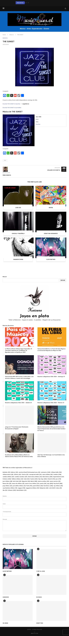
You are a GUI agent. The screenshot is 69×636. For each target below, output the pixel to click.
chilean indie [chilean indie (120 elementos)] (56, 472)
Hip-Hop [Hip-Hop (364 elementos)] (42, 479)
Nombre (34, 498)
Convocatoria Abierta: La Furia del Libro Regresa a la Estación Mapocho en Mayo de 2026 (51, 349)
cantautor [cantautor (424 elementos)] (45, 472)
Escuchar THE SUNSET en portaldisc (12, 108)
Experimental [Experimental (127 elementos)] (58, 477)
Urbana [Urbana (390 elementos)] (12, 490)
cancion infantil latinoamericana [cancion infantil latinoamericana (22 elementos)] (29, 472)
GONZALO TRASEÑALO (18, 233)
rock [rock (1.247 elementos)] (52, 488)
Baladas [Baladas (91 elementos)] (6, 472)
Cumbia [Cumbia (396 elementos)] (57, 474)
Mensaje (34, 520)
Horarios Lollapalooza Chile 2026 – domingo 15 (51, 376)
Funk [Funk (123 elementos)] (27, 479)
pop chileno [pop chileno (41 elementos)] (7, 486)
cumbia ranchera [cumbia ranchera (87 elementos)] (21, 477)
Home (4, 35)
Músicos (12, 35)
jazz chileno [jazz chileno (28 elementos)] (7, 481)
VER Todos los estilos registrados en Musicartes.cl (17, 467)
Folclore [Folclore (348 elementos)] (7, 479)
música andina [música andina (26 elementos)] (43, 481)
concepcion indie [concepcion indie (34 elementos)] (35, 474)
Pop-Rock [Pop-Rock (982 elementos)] (57, 483)
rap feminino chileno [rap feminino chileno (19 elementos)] (10, 488)
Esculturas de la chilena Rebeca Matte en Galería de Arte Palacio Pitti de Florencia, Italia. (19, 455)
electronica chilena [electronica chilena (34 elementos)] (35, 477)
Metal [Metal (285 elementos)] (33, 481)
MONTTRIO (39, 623)
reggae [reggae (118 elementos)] (21, 488)
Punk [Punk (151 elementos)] (29, 486)
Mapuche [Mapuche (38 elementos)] (26, 481)
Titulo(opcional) (34, 514)
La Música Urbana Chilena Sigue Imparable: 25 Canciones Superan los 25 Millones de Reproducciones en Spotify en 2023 (18, 350)
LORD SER (18, 207)
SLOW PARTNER (50, 259)
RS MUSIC (39, 597)
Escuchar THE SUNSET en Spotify (11, 104)
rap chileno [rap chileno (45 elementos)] (58, 486)
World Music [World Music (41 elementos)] (21, 490)
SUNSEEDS (6, 597)
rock (5, 160)
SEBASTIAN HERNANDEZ (51, 233)
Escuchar (38, 124)
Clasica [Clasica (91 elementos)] (25, 474)
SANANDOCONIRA (18, 259)
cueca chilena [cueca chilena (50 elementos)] (47, 474)
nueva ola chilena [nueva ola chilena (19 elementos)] (18, 483)
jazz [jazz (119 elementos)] (58, 479)
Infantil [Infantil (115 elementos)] (51, 479)
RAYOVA (51, 207)
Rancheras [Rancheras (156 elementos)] (48, 486)
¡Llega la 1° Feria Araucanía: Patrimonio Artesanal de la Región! (16, 427)
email (34, 506)
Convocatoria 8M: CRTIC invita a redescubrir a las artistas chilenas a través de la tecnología (19, 377)
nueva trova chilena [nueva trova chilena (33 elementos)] (32, 483)
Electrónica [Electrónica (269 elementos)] (47, 477)
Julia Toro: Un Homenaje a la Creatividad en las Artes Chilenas (51, 455)
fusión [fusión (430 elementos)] (33, 479)
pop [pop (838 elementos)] (50, 483)
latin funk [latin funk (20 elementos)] (17, 481)
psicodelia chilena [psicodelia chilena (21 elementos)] (19, 486)
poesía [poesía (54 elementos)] (43, 483)
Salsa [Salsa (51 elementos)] (59, 488)
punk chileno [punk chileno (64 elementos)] (38, 486)
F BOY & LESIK (40, 571)
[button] (26, 2)
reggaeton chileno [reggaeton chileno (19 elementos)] (32, 488)
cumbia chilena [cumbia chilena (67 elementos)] (8, 477)
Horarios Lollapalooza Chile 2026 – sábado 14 (18, 402)
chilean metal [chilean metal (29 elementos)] (8, 474)
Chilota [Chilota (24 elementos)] (17, 474)
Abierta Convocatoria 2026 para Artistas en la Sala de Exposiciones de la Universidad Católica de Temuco (51, 428)
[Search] (65, 8)
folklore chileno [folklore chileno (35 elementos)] (17, 479)
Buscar (5, 277)
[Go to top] (34, 633)
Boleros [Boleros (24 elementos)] (14, 472)
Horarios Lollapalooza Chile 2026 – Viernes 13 (50, 402)
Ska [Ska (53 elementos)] (5, 490)
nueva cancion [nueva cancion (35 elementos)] (55, 481)
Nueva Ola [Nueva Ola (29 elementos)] (7, 483)
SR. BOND (5, 623)
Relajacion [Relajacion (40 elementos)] (44, 488)
